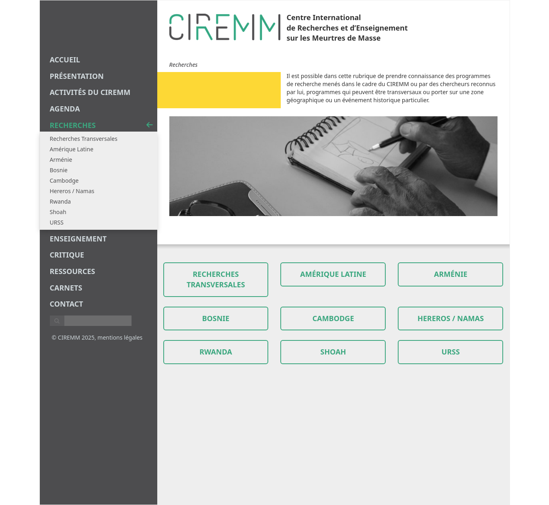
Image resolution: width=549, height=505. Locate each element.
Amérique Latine (72, 149)
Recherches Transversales (83, 138)
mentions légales (119, 337)
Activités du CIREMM (90, 92)
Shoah (58, 212)
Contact (66, 304)
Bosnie (59, 170)
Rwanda (60, 201)
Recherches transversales (216, 279)
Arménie (61, 159)
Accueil (65, 59)
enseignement (78, 238)
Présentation (77, 76)
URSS (57, 222)
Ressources (72, 271)
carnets (66, 288)
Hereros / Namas (72, 191)
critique (67, 255)
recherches (101, 125)
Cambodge (64, 180)
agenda (65, 108)
